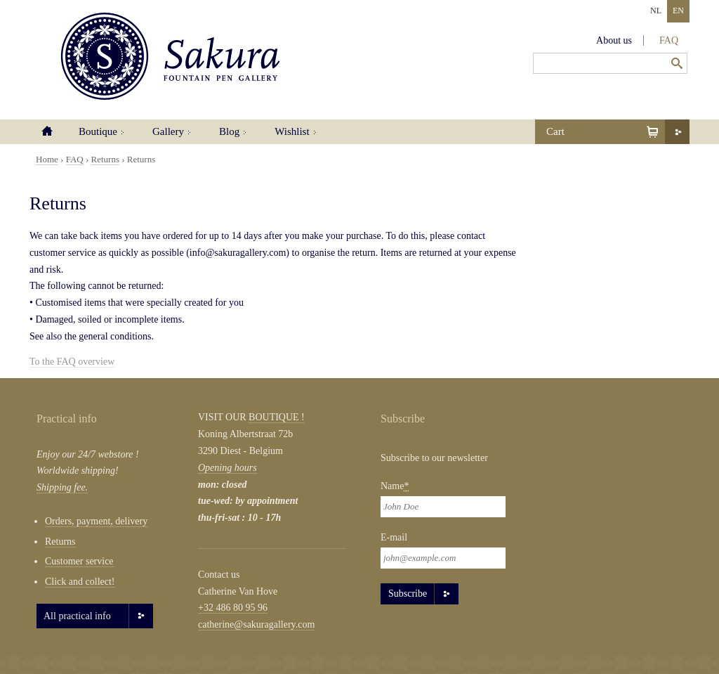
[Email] (443, 558)
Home (47, 131)
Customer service (79, 561)
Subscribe (407, 593)
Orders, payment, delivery (96, 521)
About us (614, 40)
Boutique (98, 131)
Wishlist (292, 131)
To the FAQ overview (71, 361)
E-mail (394, 537)
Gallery (168, 131)
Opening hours (227, 467)
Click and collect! (80, 581)
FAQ (668, 40)
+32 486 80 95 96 (233, 607)
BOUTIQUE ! (277, 417)
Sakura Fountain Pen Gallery (170, 56)
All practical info (77, 616)
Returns (105, 159)
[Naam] (443, 506)
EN (678, 10)
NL (655, 10)
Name (395, 486)
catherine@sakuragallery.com (256, 624)
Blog (229, 131)
